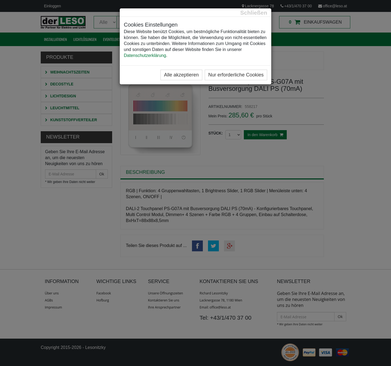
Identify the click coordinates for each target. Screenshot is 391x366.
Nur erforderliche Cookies (236, 75)
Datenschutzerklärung (145, 55)
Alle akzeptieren (181, 75)
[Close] (253, 12)
